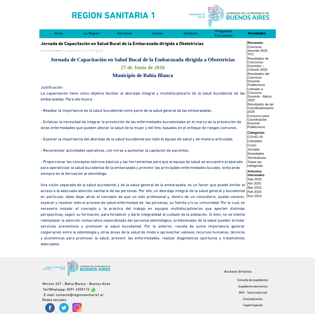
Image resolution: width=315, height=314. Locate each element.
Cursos (157, 33)
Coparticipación (253, 305)
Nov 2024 (255, 196)
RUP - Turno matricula (253, 292)
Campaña (255, 141)
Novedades (257, 33)
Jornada (253, 149)
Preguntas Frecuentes (224, 34)
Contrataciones (253, 299)
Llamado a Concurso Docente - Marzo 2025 (260, 94)
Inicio (58, 33)
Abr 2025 (254, 183)
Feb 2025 (254, 192)
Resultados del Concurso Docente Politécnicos (258, 79)
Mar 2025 (254, 187)
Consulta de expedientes (252, 280)
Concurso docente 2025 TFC (258, 50)
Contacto (191, 33)
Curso (252, 145)
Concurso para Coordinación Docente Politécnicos (258, 121)
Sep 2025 (255, 179)
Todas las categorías (255, 163)
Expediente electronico (253, 286)
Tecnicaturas (257, 158)
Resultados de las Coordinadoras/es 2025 (261, 108)
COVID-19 (255, 137)
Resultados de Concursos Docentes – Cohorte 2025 (258, 64)
